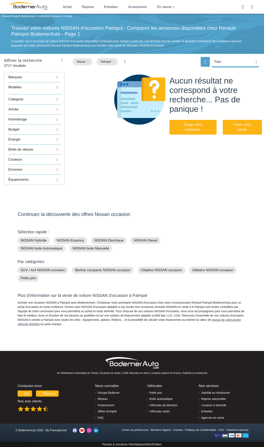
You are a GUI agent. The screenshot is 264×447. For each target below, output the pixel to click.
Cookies (178, 429)
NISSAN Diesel (145, 240)
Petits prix (28, 278)
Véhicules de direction (163, 405)
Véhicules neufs (159, 411)
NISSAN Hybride (34, 240)
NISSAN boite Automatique (41, 248)
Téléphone (47, 393)
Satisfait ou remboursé (215, 392)
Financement (106, 405)
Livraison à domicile (213, 405)
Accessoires (137, 7)
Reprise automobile (213, 398)
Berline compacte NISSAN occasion (102, 270)
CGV (221, 429)
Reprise (88, 7)
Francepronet (58, 430)
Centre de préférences (135, 429)
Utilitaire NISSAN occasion (212, 270)
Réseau (102, 398)
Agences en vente (212, 417)
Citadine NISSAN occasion (161, 270)
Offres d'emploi (107, 411)
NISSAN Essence (70, 240)
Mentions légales (161, 429)
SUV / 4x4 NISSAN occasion (43, 270)
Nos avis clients (30, 401)
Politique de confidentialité (200, 429)
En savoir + (166, 7)
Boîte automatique (161, 398)
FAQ (100, 417)
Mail (25, 393)
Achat (67, 7)
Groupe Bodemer (109, 392)
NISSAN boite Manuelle (91, 248)
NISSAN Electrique (109, 240)
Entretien (111, 7)
